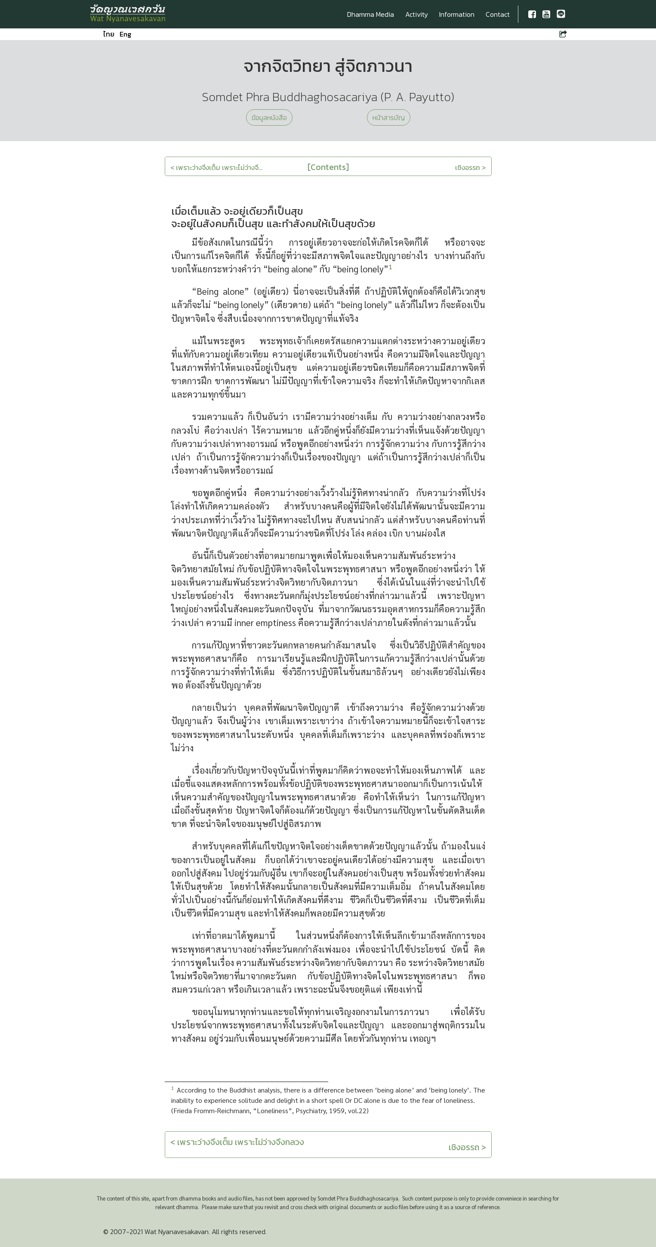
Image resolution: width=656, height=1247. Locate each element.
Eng (125, 34)
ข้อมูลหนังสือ (269, 117)
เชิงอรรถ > (470, 167)
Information (456, 14)
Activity (416, 14)
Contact (498, 14)
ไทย (108, 34)
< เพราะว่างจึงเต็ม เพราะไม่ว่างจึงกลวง (237, 1142)
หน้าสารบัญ (389, 117)
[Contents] (328, 167)
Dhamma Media (370, 14)
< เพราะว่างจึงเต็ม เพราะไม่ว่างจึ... (216, 167)
